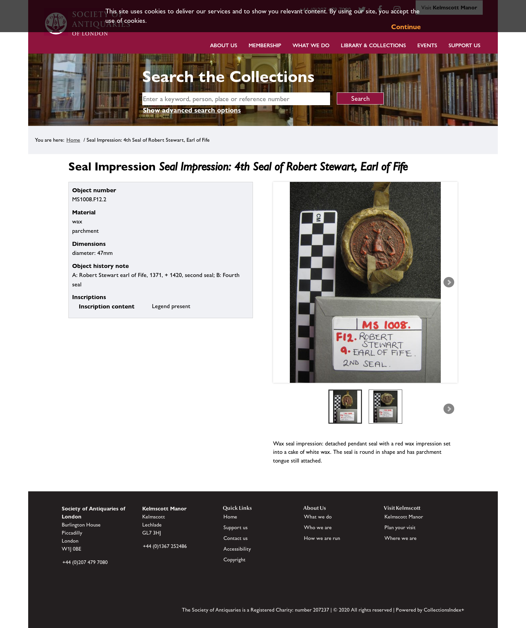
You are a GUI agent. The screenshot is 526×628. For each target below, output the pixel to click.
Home (73, 140)
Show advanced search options (192, 110)
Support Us (464, 45)
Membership (265, 45)
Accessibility (237, 549)
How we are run (322, 538)
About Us (223, 45)
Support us (235, 527)
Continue (406, 27)
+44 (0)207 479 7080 (85, 562)
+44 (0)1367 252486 (165, 546)
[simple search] (236, 98)
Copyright (234, 559)
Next (448, 282)
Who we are (318, 527)
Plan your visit (400, 527)
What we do (311, 45)
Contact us (235, 538)
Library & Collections (373, 45)
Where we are (400, 538)
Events (427, 45)
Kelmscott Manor (403, 516)
